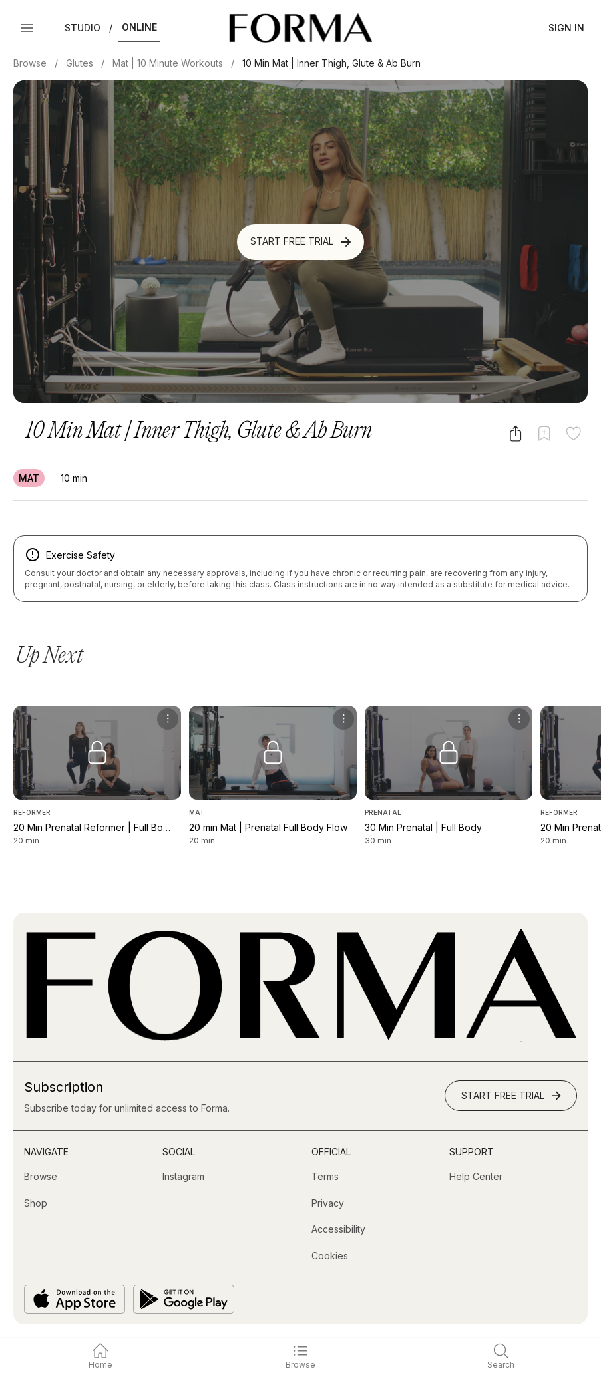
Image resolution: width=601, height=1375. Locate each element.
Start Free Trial (301, 242)
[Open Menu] (26, 28)
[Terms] (325, 1176)
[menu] (167, 719)
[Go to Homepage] (300, 1038)
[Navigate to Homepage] (300, 28)
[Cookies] (329, 1256)
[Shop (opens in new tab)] (35, 1203)
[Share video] (515, 433)
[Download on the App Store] (74, 1299)
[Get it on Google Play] (183, 1299)
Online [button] (139, 27)
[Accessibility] (338, 1229)
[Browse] (40, 1176)
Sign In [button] (566, 27)
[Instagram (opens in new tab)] (183, 1176)
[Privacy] (327, 1203)
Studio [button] (82, 27)
